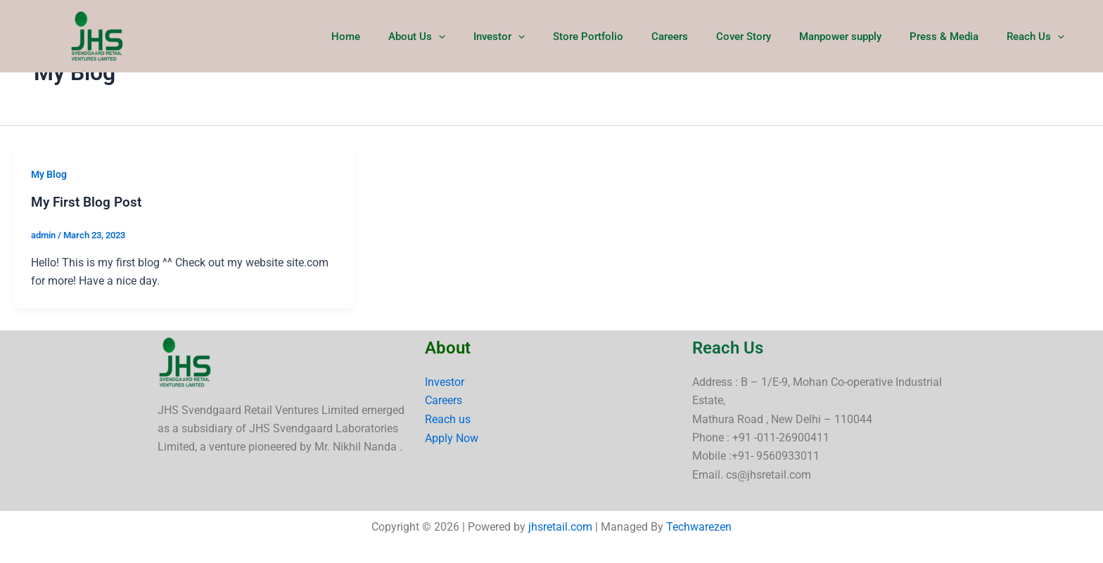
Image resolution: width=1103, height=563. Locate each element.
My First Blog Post (88, 201)
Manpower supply (858, 36)
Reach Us (1039, 36)
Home (405, 36)
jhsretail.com (560, 526)
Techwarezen (699, 526)
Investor (544, 36)
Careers (701, 36)
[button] (491, 36)
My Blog (49, 174)
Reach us (448, 418)
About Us (469, 36)
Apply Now (451, 437)
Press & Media (954, 36)
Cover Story (768, 36)
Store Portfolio (627, 36)
